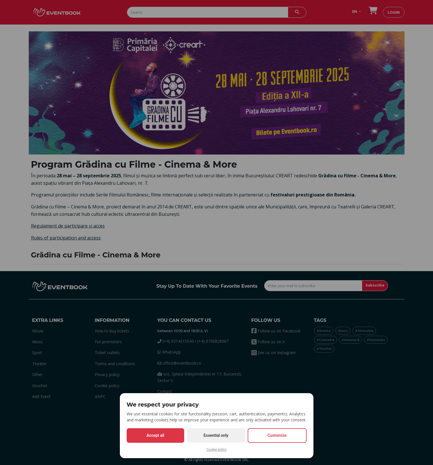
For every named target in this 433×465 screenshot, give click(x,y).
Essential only (216, 435)
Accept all (155, 435)
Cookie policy (216, 450)
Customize (277, 435)
